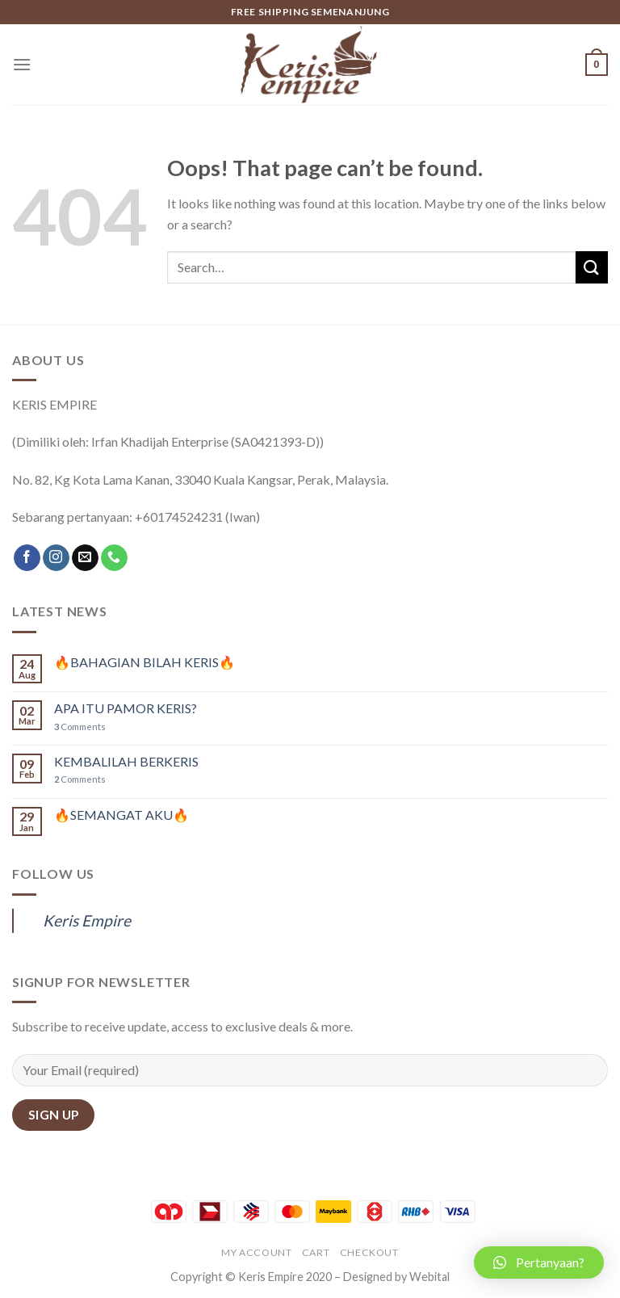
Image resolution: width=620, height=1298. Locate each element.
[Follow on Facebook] (27, 558)
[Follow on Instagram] (56, 558)
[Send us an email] (85, 558)
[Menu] (21, 64)
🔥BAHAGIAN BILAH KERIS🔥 (144, 662)
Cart (315, 1252)
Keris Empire (87, 920)
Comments (80, 726)
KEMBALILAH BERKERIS (126, 761)
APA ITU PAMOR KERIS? (125, 708)
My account (256, 1252)
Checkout (369, 1252)
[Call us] (114, 558)
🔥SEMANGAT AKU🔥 (121, 814)
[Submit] (592, 267)
